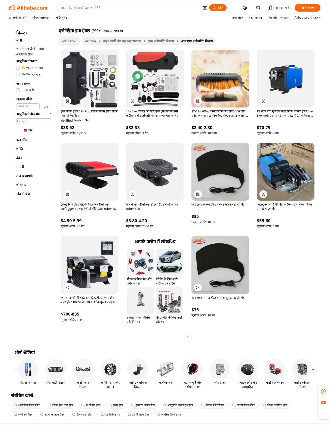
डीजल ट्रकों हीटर (82, 414)
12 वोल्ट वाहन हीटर (52, 414)
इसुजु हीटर (116, 405)
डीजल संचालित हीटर (275, 405)
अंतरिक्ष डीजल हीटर (169, 414)
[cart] (258, 8)
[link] (323, 391)
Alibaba (90, 41)
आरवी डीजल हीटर (243, 405)
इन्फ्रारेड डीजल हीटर (143, 405)
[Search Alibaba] (130, 7)
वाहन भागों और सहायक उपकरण (122, 41)
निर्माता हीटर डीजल (212, 405)
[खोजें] (218, 7)
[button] (204, 7)
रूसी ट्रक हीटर (23, 414)
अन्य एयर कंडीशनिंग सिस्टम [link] (197, 41)
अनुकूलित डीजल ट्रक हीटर (178, 405)
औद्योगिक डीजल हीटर (27, 405)
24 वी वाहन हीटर (138, 414)
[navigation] (32, 184)
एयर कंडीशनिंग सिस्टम (161, 41)
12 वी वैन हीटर (110, 414)
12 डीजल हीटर (90, 405)
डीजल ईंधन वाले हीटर (60, 405)
